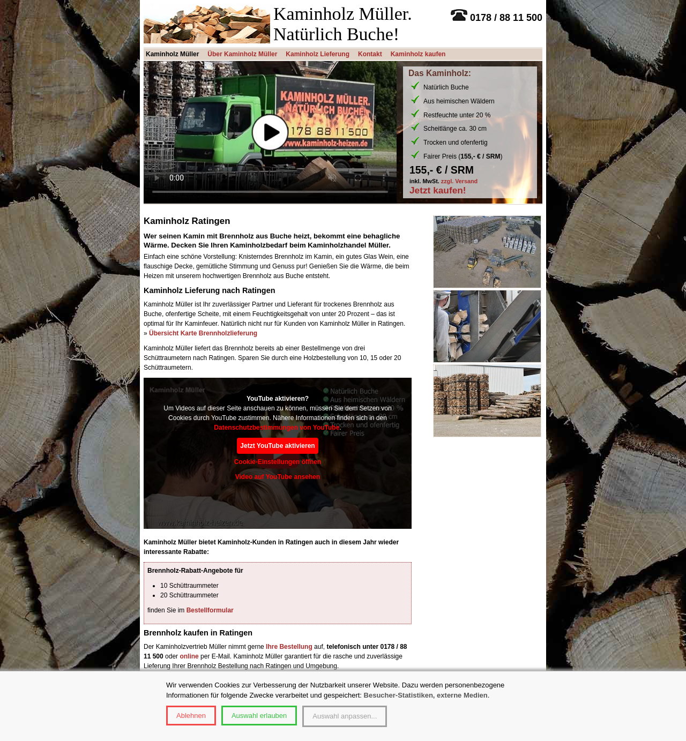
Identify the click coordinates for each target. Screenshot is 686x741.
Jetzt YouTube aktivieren (277, 446)
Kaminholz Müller (172, 54)
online (189, 656)
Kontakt (370, 54)
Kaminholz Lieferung (317, 54)
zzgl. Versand (459, 181)
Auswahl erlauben (259, 716)
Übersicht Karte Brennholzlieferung (203, 333)
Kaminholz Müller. (342, 14)
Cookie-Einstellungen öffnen (278, 462)
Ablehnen (191, 716)
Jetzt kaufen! (437, 190)
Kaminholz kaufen (418, 54)
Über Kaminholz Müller (242, 54)
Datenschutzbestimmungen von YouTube (276, 427)
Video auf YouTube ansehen (277, 477)
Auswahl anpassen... (344, 716)
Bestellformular (210, 610)
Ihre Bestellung (289, 646)
